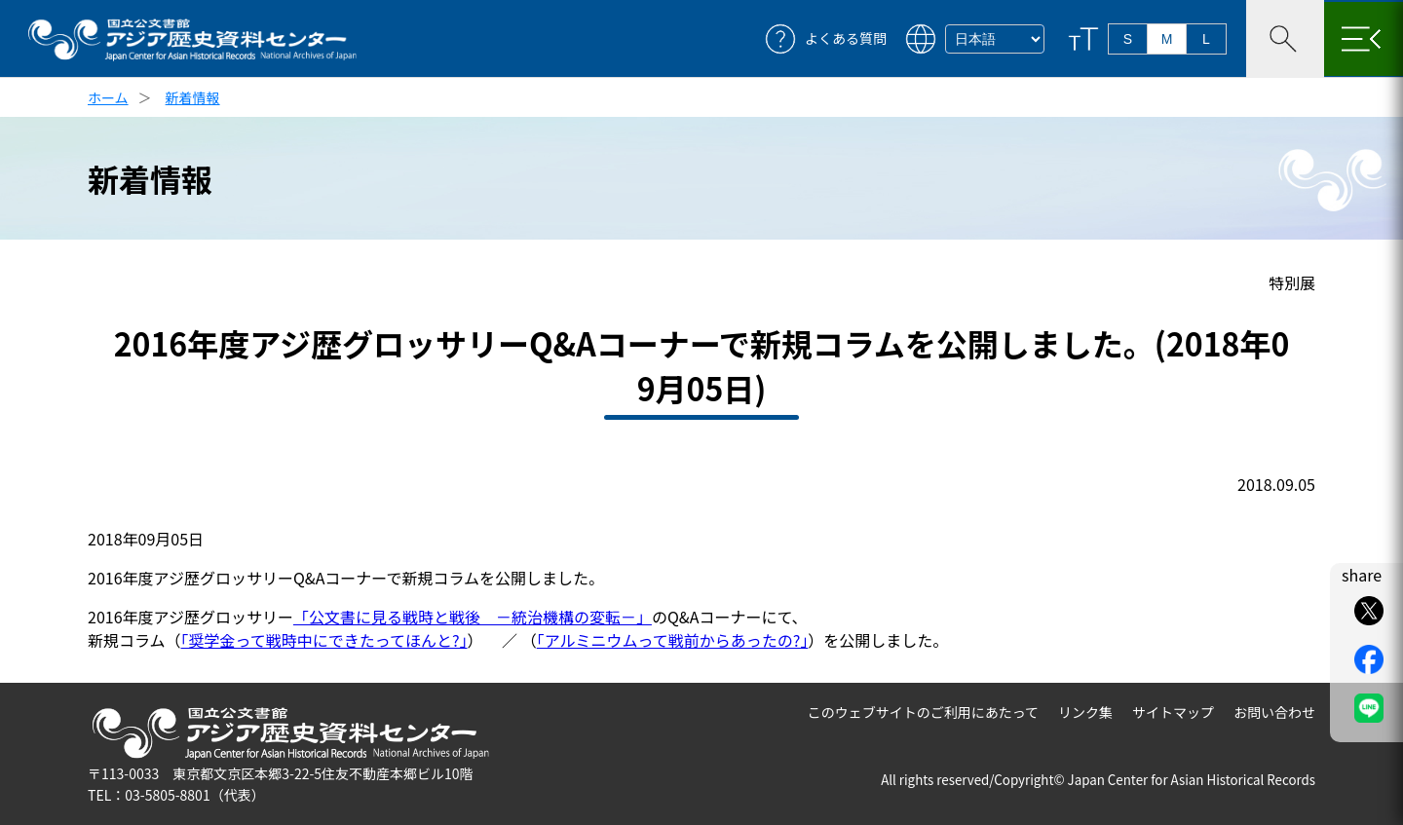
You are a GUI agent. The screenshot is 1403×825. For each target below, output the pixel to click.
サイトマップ (1173, 712)
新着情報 (193, 97)
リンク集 (1085, 712)
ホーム (108, 97)
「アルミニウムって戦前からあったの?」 (673, 640)
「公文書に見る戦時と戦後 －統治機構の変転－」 (472, 616)
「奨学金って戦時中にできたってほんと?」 (324, 640)
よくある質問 (846, 38)
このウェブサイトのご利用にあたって (923, 712)
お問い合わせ (1274, 712)
